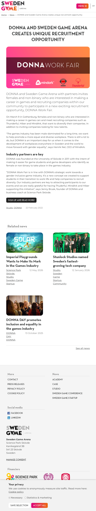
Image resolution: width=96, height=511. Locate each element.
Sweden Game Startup (57, 277)
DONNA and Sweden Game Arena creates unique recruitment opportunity (49, 15)
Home (4, 15)
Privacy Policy (16, 389)
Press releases (16, 384)
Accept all (39, 505)
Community (59, 283)
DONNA (18, 208)
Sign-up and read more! (21, 200)
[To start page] (13, 6)
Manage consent (16, 460)
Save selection (19, 505)
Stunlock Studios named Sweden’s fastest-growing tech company (70, 261)
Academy (57, 380)
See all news (83, 348)
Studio (9, 208)
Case (55, 384)
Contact (13, 380)
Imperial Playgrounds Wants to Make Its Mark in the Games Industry (23, 261)
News (12, 15)
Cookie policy (16, 492)
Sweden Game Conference (67, 393)
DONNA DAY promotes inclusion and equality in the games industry (23, 324)
